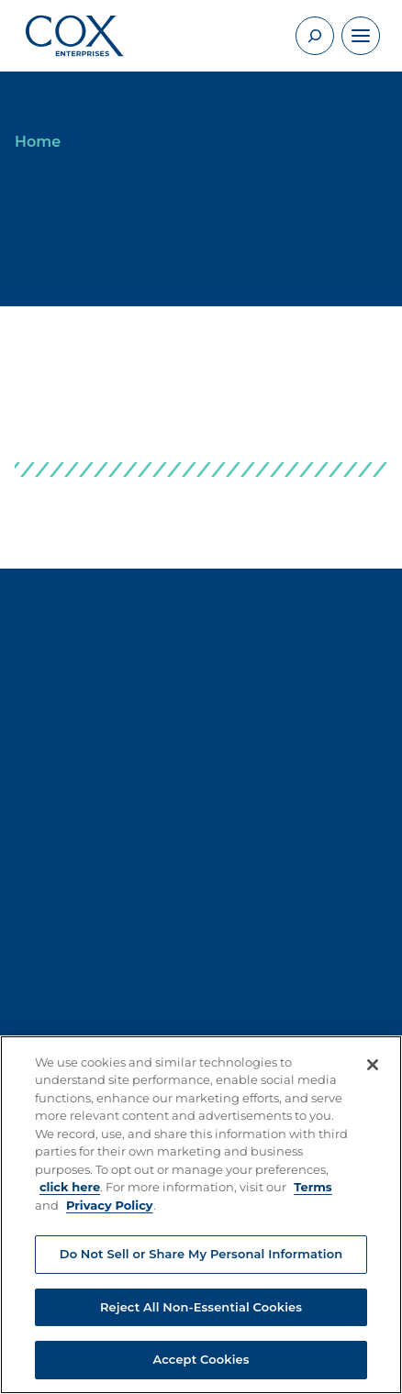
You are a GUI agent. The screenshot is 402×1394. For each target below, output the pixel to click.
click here (69, 1186)
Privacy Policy (109, 1205)
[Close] (372, 1065)
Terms (313, 1186)
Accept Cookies (200, 1359)
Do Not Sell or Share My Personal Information (201, 1253)
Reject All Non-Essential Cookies (201, 1307)
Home (38, 141)
